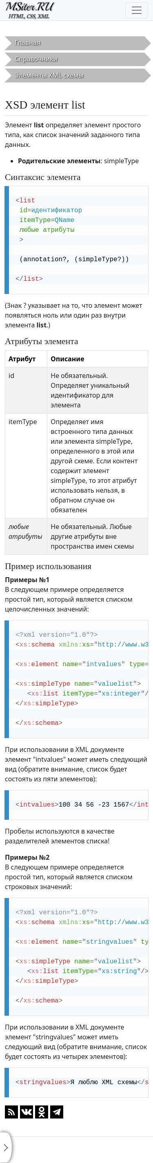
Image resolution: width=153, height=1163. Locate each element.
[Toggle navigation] (136, 10)
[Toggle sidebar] (6, 1147)
